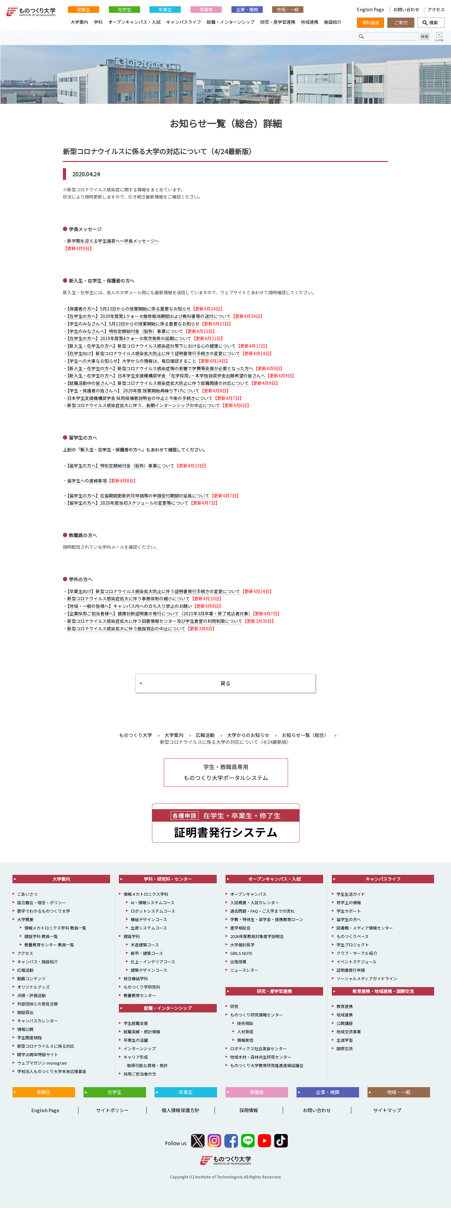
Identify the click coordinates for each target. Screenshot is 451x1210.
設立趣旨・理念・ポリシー (41, 905)
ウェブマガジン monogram (42, 1065)
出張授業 (238, 964)
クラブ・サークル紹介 (357, 955)
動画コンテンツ (31, 981)
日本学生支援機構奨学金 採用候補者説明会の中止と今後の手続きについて (140, 399)
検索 (431, 22)
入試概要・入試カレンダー (254, 905)
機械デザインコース (149, 922)
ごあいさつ (27, 896)
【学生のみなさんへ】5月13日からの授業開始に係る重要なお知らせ (133, 324)
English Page (371, 9)
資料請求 (370, 22)
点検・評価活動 (31, 998)
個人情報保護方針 (180, 1112)
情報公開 (25, 1031)
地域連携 (309, 22)
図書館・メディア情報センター (365, 930)
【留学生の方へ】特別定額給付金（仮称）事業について (121, 466)
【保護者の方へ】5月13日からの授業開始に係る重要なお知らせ (129, 309)
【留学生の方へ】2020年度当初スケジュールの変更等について (128, 504)
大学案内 (79, 22)
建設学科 (132, 938)
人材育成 (245, 1034)
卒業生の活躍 (136, 1042)
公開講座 (345, 1025)
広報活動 (25, 972)
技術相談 (245, 1025)
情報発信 (245, 1042)
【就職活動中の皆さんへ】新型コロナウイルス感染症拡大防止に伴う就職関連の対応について (158, 384)
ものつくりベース (353, 938)
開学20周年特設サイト (37, 1057)
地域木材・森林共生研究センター (260, 1059)
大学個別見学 (242, 947)
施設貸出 (25, 1014)
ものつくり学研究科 (142, 989)
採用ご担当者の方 (140, 1076)
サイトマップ (387, 1112)
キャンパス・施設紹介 (37, 964)
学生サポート (349, 913)
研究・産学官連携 (277, 22)
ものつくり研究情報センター (256, 1017)
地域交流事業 (349, 1034)
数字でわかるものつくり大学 (43, 913)
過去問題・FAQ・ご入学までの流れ (262, 913)
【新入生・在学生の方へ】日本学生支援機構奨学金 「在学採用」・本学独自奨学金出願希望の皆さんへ (166, 376)
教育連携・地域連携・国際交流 (383, 993)
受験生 (83, 9)
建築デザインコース (149, 972)
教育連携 (345, 1008)
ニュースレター (244, 972)
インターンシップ (140, 1051)
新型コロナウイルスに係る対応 (45, 1048)
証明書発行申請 (351, 972)
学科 (98, 22)
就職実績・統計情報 (142, 1034)
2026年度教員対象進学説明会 (257, 938)
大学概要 (25, 922)
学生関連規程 (29, 1040)
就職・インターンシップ (231, 22)
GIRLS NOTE (241, 955)
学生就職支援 (136, 1025)
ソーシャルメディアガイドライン (367, 981)
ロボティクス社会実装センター (258, 1051)
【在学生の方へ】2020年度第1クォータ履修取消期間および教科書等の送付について (149, 317)
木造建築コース (145, 947)
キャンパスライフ (183, 22)
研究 (234, 1008)
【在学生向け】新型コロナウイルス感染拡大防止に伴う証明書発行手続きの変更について (153, 354)
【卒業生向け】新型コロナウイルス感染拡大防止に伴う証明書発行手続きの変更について (153, 592)
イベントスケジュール (357, 964)
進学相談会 (240, 930)
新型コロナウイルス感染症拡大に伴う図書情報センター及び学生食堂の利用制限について (154, 621)
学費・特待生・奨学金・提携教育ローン (266, 922)
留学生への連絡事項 (87, 481)
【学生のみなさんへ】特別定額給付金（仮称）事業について (125, 332)
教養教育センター (140, 998)
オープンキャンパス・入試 (134, 22)
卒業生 (165, 9)
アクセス (436, 9)
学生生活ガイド (351, 896)
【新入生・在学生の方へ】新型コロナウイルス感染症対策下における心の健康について (151, 347)
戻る (225, 684)
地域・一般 (288, 9)
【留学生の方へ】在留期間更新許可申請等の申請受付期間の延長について (138, 496)
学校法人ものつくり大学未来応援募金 (51, 1073)
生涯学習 (345, 1042)
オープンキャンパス (248, 896)
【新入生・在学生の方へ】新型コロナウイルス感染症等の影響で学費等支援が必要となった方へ (160, 369)
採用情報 (248, 1112)
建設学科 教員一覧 (41, 938)
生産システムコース (149, 930)
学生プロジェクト (353, 947)
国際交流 (345, 1051)
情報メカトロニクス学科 (146, 896)
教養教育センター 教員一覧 (49, 947)
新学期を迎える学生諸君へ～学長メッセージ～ (113, 242)
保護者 (206, 9)
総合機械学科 (136, 981)
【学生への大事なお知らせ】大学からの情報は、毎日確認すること (131, 361)
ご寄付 (401, 22)
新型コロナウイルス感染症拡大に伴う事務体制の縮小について (128, 599)
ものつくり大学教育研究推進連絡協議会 (266, 1068)
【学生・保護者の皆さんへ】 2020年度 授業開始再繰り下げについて (133, 391)
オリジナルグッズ (33, 989)
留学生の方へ (349, 922)
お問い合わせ (406, 9)
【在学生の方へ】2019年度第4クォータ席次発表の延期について (129, 339)
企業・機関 (247, 9)
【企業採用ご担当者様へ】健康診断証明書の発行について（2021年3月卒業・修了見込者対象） (160, 614)
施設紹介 (333, 22)
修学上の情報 (349, 905)
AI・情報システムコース (153, 905)
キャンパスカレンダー (37, 1023)
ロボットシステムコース (153, 913)
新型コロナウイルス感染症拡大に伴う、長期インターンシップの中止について (143, 406)
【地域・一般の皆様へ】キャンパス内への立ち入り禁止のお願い (129, 607)
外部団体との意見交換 (37, 1006)
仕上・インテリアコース (153, 964)
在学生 (124, 9)
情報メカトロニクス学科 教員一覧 (55, 930)
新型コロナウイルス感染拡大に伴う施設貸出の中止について (126, 629)
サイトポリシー (112, 1112)
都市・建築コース (147, 955)
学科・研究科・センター (168, 881)
